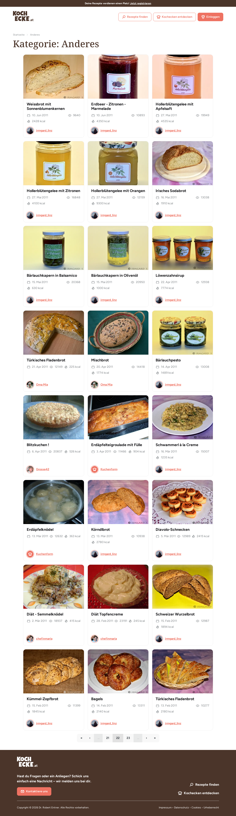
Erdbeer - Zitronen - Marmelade (108, 106)
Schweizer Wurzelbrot (175, 614)
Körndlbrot (100, 529)
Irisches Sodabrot (171, 190)
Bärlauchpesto (168, 360)
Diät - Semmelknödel (45, 614)
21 (109, 739)
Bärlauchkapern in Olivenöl (114, 275)
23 (130, 739)
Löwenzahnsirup (170, 275)
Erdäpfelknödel (40, 529)
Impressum (165, 807)
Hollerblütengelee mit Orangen (118, 190)
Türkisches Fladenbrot (46, 360)
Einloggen (210, 17)
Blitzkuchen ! (38, 445)
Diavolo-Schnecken (173, 529)
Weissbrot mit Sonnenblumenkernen (46, 106)
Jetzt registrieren (140, 3)
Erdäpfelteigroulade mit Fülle (116, 445)
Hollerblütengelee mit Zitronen (53, 190)
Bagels (97, 699)
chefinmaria (44, 638)
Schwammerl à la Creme (177, 445)
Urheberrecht (211, 807)
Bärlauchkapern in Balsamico (52, 275)
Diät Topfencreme (107, 614)
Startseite (19, 34)
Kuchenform (109, 469)
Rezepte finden (135, 17)
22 (119, 739)
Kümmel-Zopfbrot (42, 699)
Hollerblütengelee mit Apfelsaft (174, 106)
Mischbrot (100, 360)
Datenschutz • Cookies (188, 807)
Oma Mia (42, 384)
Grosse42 (42, 469)
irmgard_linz (44, 130)
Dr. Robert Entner (49, 807)
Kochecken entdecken (174, 17)
